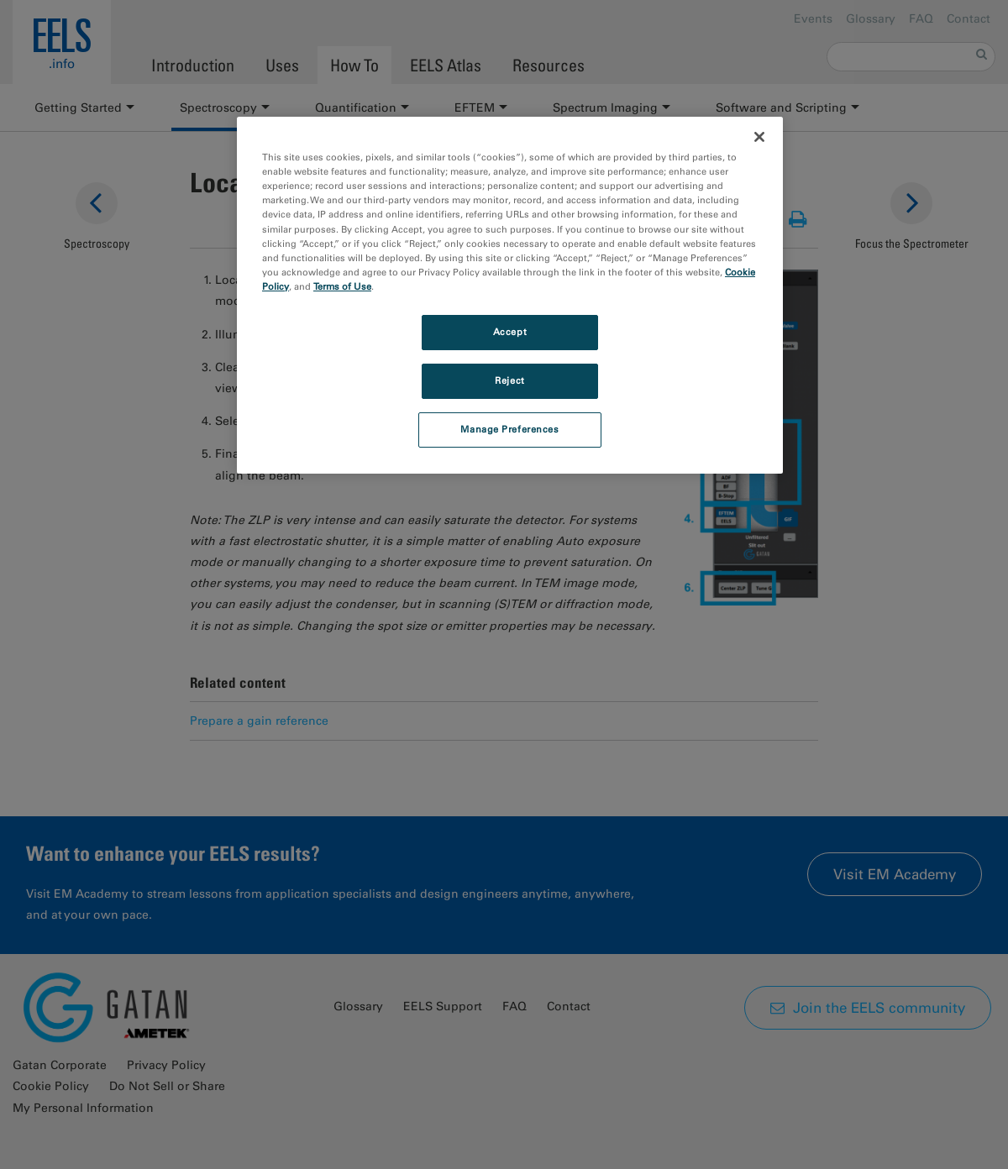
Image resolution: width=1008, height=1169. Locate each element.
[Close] (759, 136)
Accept (510, 332)
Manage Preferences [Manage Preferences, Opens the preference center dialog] (509, 429)
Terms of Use (342, 286)
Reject (509, 380)
